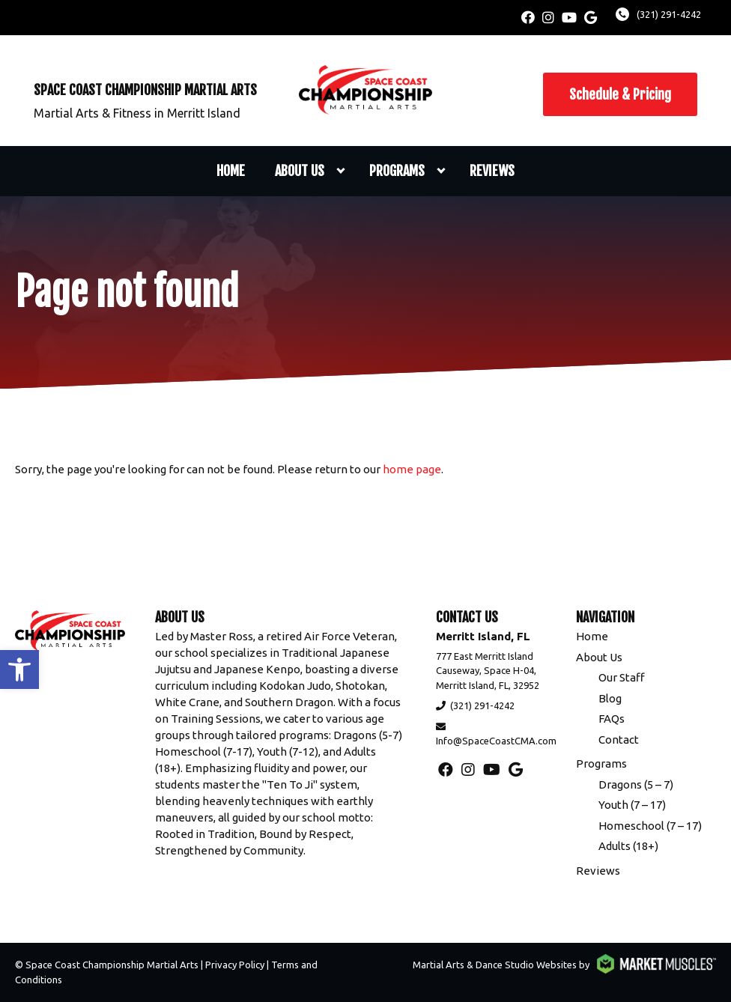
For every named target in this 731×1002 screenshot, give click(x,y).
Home (230, 171)
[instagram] (548, 17)
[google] (590, 17)
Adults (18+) (628, 845)
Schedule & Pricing (620, 94)
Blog (610, 698)
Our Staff (621, 677)
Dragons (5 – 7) (635, 784)
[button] (19, 669)
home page (412, 469)
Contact (618, 739)
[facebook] (528, 17)
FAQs (611, 718)
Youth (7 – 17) (632, 804)
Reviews (492, 171)
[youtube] (569, 17)
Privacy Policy (234, 964)
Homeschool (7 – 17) (650, 825)
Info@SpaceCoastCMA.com (496, 740)
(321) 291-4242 (669, 14)
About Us (299, 171)
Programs (397, 171)
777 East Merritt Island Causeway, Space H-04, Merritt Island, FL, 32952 (487, 670)
